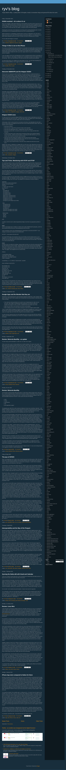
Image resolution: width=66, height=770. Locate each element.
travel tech (49, 494)
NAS (48, 330)
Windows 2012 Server (51, 534)
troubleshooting (50, 499)
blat (47, 124)
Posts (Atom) (10, 723)
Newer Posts (5, 721)
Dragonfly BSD (50, 188)
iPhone (10, 65)
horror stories (49, 257)
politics (48, 392)
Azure (48, 117)
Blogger (48, 126)
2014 (48, 45)
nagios (48, 328)
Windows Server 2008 (26, 568)
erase (48, 203)
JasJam (48, 287)
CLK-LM (48, 141)
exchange (13, 600)
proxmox (48, 403)
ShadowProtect (50, 445)
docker (48, 185)
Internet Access (50, 275)
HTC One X (49, 264)
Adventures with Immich (13, 753)
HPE (48, 261)
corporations (49, 153)
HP (47, 258)
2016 (48, 41)
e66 (10, 600)
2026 (48, 27)
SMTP (48, 451)
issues (48, 284)
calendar (7, 333)
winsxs (48, 549)
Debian (6, 669)
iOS (47, 279)
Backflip (6, 65)
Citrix (48, 138)
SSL (48, 462)
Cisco (48, 136)
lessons (48, 298)
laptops (48, 293)
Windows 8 (49, 537)
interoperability (50, 276)
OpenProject (49, 365)
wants (13, 65)
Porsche (48, 395)
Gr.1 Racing (49, 249)
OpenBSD (10, 522)
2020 (48, 34)
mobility (48, 320)
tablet (48, 476)
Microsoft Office (50, 313)
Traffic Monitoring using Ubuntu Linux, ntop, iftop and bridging (15, 744)
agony (48, 94)
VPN (23, 111)
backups (48, 120)
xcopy (48, 555)
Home (22, 721)
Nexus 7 (48, 345)
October (50, 60)
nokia (27, 600)
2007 (48, 77)
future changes (50, 228)
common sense (50, 147)
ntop (48, 356)
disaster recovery (50, 177)
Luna (48, 302)
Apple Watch (49, 107)
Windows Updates (50, 547)
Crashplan (49, 155)
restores (48, 419)
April (49, 67)
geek (48, 232)
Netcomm (16, 42)
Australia (48, 112)
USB (48, 512)
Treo (48, 496)
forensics (48, 222)
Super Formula (50, 470)
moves (48, 324)
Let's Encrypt (49, 299)
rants (48, 413)
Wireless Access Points (51, 550)
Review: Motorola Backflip (10, 390)
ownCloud (49, 381)
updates (48, 508)
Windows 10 (49, 532)
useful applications (50, 514)
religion (48, 418)
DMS (48, 182)
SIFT (48, 448)
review (14, 669)
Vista (48, 520)
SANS (48, 433)
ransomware (49, 412)
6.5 (47, 88)
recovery (48, 416)
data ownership (50, 161)
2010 (48, 52)
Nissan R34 (49, 348)
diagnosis (49, 174)
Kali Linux (49, 290)
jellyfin (48, 289)
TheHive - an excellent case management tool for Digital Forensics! (18, 728)
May (49, 66)
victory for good (50, 515)
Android (6, 384)
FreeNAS (48, 225)
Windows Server (50, 544)
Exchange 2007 (50, 209)
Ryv (49, 20)
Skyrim (48, 450)
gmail (16, 600)
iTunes (14, 717)
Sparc (13, 522)
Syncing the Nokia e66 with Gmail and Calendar (17, 574)
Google (48, 238)
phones (21, 451)
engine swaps (49, 202)
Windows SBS (49, 543)
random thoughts (50, 410)
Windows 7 (49, 535)
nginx (48, 346)
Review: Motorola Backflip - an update (14, 339)
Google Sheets (50, 246)
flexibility (48, 220)
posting (48, 398)
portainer (48, 397)
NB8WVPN (11, 42)
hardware (49, 254)
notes (48, 352)
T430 (48, 474)
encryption (49, 200)
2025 (48, 29)
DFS (48, 170)
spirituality (49, 459)
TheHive (48, 483)
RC (47, 415)
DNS (48, 183)
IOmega (48, 278)
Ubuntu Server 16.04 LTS (52, 503)
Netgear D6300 (50, 337)
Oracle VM (49, 372)
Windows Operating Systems (52, 541)
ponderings (49, 394)
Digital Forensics (50, 176)
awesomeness (50, 115)
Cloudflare (49, 144)
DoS (48, 187)
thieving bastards (50, 485)
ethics (48, 205)
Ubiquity (48, 500)
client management (50, 139)
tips (16, 288)
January (50, 71)
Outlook (48, 378)
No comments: (20, 40)
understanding (49, 505)
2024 (48, 31)
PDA (48, 384)
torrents (48, 491)
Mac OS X (49, 305)
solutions (48, 456)
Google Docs (49, 241)
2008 (48, 75)
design (48, 167)
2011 (48, 50)
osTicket (48, 374)
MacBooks (49, 308)
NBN (48, 333)
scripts (48, 438)
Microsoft (48, 311)
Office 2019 (49, 359)
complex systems (50, 150)
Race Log (49, 407)
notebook (49, 351)
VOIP (21, 111)
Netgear (20, 42)
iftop (48, 267)
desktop (48, 168)
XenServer (49, 557)
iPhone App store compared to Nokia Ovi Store (17, 675)
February (50, 69)
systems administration (26, 522)
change (48, 135)
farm (48, 214)
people (48, 386)
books (48, 129)
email (10, 333)
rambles (48, 409)
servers (48, 444)
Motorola (17, 384)
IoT (47, 281)
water (48, 528)
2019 (48, 36)
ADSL (6, 154)
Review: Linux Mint (8, 606)
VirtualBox (19, 568)
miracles (48, 317)
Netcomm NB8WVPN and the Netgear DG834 (16, 71)
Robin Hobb (49, 423)
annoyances (49, 100)
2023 (48, 32)
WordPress (49, 552)
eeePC (48, 196)
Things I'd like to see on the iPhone (13, 45)
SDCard (48, 439)
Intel (48, 273)
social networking (50, 455)
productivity (49, 401)
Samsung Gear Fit (50, 432)
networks (48, 343)
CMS (48, 145)
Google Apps (14, 333)
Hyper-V (48, 266)
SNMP (48, 453)
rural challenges (50, 429)
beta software (49, 123)
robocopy (48, 424)
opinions (48, 369)
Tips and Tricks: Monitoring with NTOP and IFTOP (18, 160)
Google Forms (49, 243)
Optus (48, 371)
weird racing (49, 529)
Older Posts (39, 721)
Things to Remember (51, 487)
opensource (49, 366)
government (49, 247)
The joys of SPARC (8, 457)
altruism (48, 95)
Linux (10, 111)
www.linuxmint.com (6, 613)
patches (48, 383)
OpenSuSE (10, 568)
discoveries (49, 179)
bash (48, 121)
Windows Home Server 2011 (52, 538)
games (48, 231)
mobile (48, 319)
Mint (12, 669)
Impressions (49, 270)
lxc (47, 304)
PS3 (48, 404)
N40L (48, 327)
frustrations (10, 154)
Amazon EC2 (49, 97)
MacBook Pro (49, 307)
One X (48, 360)
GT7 (48, 250)
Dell (47, 165)
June (49, 64)
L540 (48, 292)
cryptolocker (49, 158)
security (48, 441)
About (48, 563)
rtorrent (48, 427)
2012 (48, 48)
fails (47, 212)
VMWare (48, 522)
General (48, 234)
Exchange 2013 (50, 211)
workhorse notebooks (51, 553)
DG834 (6, 111)
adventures (49, 91)
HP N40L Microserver (51, 260)
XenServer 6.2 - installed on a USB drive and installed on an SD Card (17, 748)
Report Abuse (49, 564)
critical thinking (50, 156)
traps (48, 493)
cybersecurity (49, 159)
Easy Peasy (49, 194)
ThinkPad (49, 488)
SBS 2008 (15, 568)
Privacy (48, 400)
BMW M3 (48, 127)
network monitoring (11, 288)
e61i (48, 191)
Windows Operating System (52, 540)
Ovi (19, 717)
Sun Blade (19, 522)
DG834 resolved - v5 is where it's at (13, 21)
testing (48, 482)
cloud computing (50, 142)
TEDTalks (49, 480)
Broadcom (49, 132)
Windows (48, 531)
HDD (48, 255)
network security (50, 342)
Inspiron (48, 272)
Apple (6, 717)
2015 (48, 43)
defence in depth (50, 164)
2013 (48, 46)
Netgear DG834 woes (9, 115)
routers (48, 426)
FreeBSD (48, 223)
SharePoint (49, 447)
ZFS (48, 558)
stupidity (48, 465)
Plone (48, 391)
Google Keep (49, 244)
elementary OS (50, 197)
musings (48, 325)
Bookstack (49, 130)
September (50, 62)
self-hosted (49, 442)
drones (48, 190)
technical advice (50, 479)
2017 (48, 40)
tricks (19, 288)
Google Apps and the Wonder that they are (16, 294)
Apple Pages (49, 106)
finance (48, 215)
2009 (48, 73)
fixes (48, 218)
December (50, 53)
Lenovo (48, 296)
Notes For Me (49, 354)
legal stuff (49, 295)
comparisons (49, 148)
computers (49, 152)
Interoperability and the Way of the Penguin (16, 528)
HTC (48, 263)
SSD (48, 461)
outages (48, 377)
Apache (48, 101)
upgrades (49, 509)
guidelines (49, 252)
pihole (48, 389)
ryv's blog (10, 8)
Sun (16, 522)
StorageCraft (49, 464)
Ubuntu (21, 288)
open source (49, 362)
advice (48, 92)
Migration (48, 314)
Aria (47, 109)
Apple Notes (49, 104)
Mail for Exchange (21, 600)
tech (18, 333)
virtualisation (49, 518)
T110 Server (49, 473)
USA (48, 511)
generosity (49, 235)
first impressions (50, 217)
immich (48, 269)
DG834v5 (7, 42)
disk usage (49, 180)
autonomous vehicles (51, 113)
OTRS (48, 375)
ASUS (48, 110)
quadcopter (49, 406)
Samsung (49, 430)
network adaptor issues (51, 339)
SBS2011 (49, 436)
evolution (48, 206)
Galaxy (48, 229)
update (48, 506)
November (50, 59)
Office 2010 (49, 357)
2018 (48, 38)
